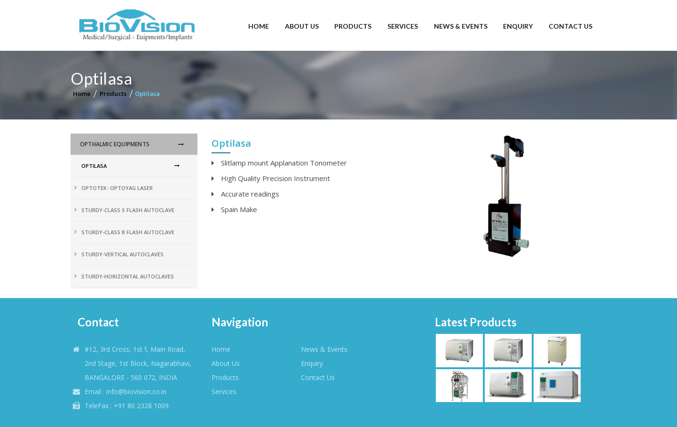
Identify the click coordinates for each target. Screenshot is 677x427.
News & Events (461, 26)
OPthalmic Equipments (115, 144)
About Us (302, 26)
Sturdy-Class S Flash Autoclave (127, 210)
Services (402, 26)
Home (258, 26)
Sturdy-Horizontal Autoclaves (127, 276)
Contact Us (570, 26)
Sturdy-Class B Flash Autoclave (127, 232)
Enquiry (518, 26)
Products (352, 26)
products (225, 377)
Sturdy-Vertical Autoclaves (122, 254)
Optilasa (147, 93)
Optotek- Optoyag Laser (117, 187)
